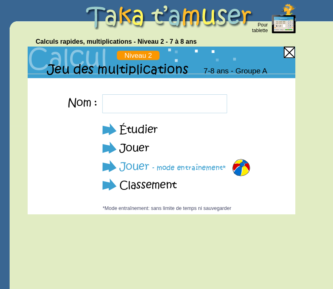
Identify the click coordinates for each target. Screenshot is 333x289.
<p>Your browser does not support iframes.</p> (161, 130)
